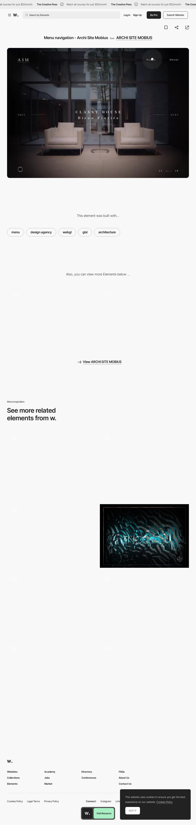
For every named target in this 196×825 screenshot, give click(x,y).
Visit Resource (103, 813)
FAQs (122, 771)
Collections (13, 777)
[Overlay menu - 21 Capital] (51, 605)
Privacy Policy (51, 801)
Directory (86, 771)
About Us (124, 777)
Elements (12, 783)
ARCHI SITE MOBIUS (134, 38)
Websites (12, 771)
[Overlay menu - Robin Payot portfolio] (144, 605)
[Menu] (51, 465)
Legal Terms (33, 801)
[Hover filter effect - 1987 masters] (144, 464)
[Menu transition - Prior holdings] (51, 536)
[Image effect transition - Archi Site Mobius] (144, 319)
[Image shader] (51, 674)
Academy (49, 771)
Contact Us (125, 783)
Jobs (47, 777)
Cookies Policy (15, 801)
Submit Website (175, 14)
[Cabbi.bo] (144, 536)
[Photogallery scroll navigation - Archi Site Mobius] (51, 319)
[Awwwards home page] (87, 813)
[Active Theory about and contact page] (144, 674)
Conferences (88, 777)
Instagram (106, 801)
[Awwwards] (15, 15)
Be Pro (153, 14)
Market (48, 783)
